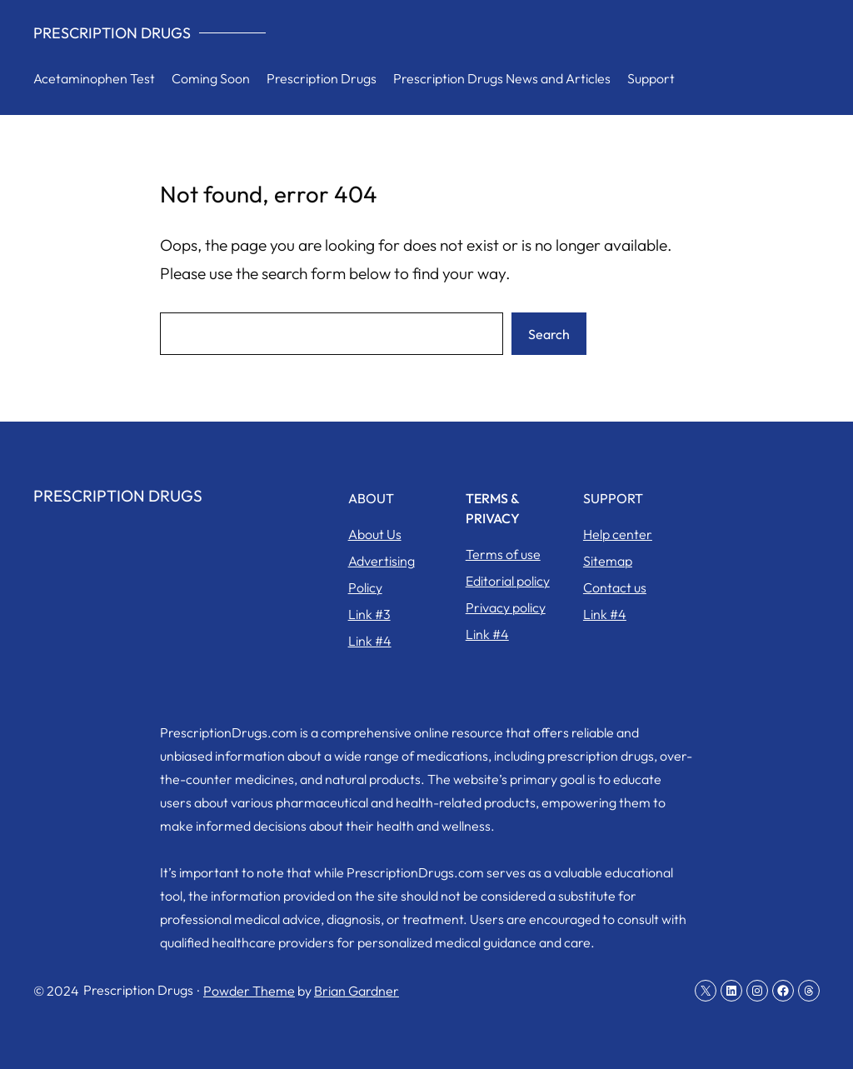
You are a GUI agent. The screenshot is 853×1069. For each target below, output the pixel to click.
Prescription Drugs (112, 32)
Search (549, 334)
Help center (617, 534)
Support (651, 78)
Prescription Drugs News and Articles (502, 78)
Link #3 (369, 614)
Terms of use (503, 554)
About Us (375, 534)
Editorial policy (508, 580)
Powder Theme (249, 990)
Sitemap (607, 560)
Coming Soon (211, 78)
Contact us (614, 587)
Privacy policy (506, 607)
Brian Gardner (356, 990)
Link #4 (370, 640)
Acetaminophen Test (94, 78)
